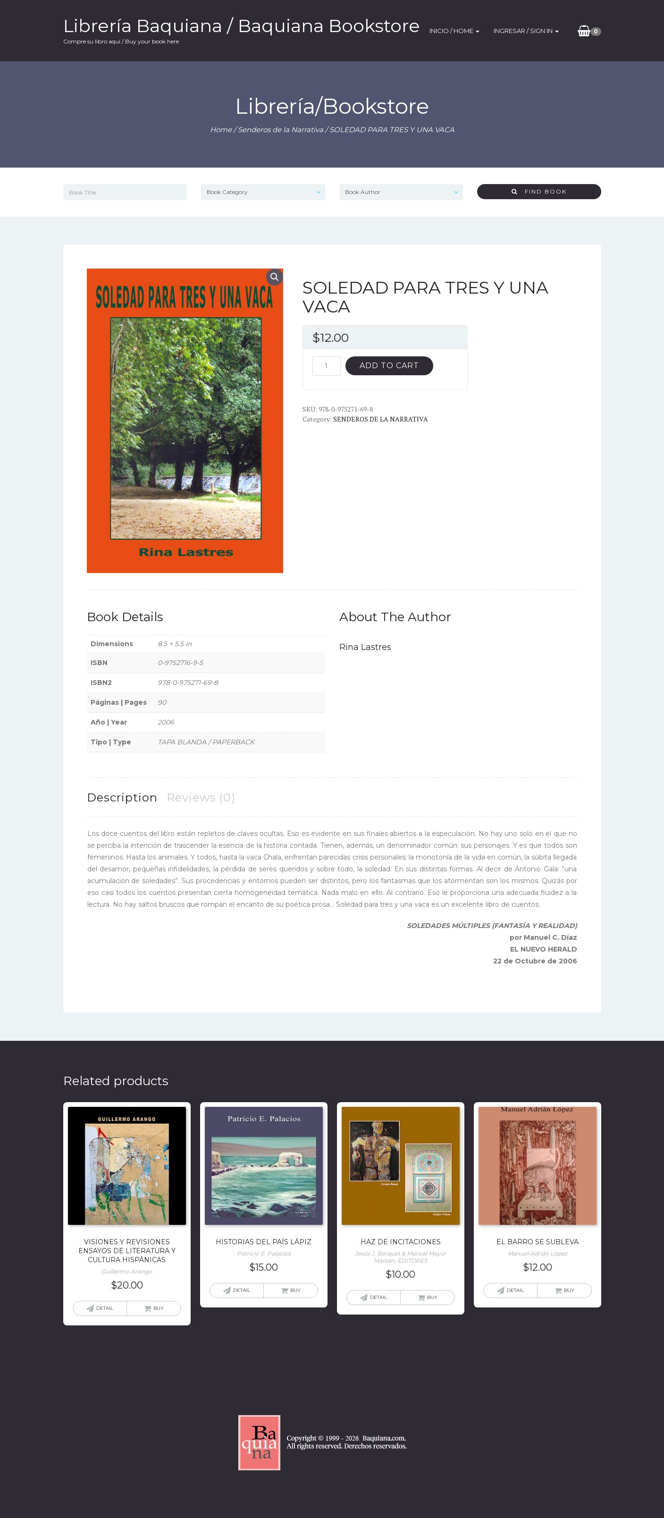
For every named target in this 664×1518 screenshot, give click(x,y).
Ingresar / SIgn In (526, 30)
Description (122, 797)
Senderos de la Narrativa (280, 129)
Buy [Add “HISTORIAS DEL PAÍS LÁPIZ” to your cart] (295, 1290)
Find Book (539, 191)
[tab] (122, 797)
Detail (104, 1308)
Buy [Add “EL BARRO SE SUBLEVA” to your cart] (569, 1290)
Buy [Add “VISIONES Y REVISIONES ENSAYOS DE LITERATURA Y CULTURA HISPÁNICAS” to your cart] (158, 1308)
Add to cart (389, 365)
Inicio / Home (454, 30)
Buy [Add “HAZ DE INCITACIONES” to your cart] (432, 1297)
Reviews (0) (201, 797)
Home (221, 129)
